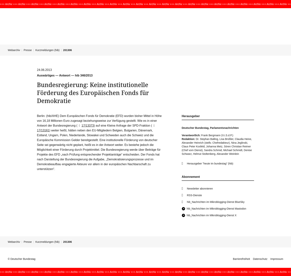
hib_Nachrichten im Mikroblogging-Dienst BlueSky (215, 201)
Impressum (276, 258)
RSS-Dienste (194, 195)
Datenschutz (260, 258)
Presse (28, 50)
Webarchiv (14, 50)
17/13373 (85, 125)
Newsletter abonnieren (200, 188)
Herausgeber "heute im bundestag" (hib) (210, 163)
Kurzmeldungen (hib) (47, 50)
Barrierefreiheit (241, 258)
